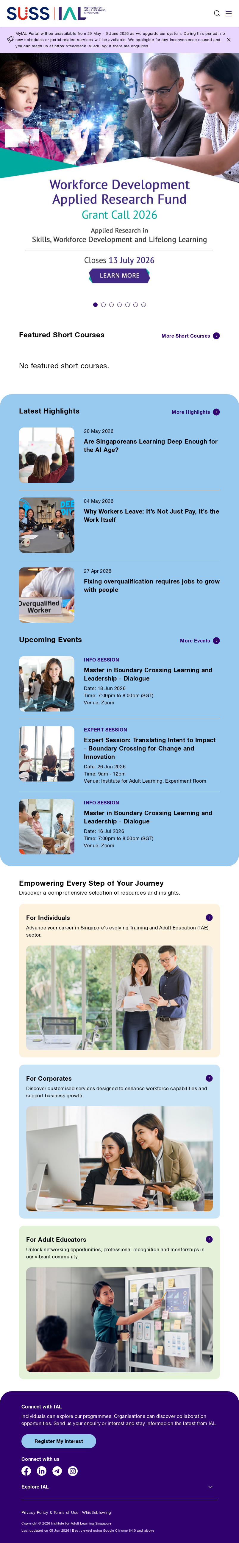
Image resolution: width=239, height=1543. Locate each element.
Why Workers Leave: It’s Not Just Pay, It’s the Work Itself (151, 515)
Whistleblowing (96, 1512)
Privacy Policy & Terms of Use (49, 1512)
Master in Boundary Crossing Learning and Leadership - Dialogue (148, 674)
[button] (95, 304)
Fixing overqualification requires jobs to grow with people (152, 585)
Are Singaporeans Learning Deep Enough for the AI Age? (151, 445)
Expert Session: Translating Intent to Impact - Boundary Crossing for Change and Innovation (149, 748)
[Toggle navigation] (228, 13)
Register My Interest (59, 1441)
